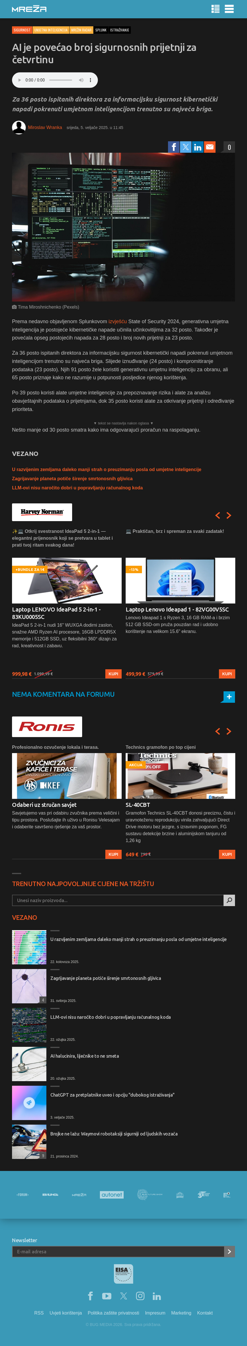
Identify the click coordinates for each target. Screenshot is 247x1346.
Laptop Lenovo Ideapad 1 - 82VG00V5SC (177, 609)
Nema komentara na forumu (63, 694)
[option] (67, 603)
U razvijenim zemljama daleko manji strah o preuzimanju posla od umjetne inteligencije (106, 469)
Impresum (155, 1313)
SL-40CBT (138, 804)
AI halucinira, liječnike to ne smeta (84, 1056)
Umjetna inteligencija (51, 29)
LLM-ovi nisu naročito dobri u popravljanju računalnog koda (77, 487)
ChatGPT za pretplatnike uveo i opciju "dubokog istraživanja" (112, 1094)
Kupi (113, 674)
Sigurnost (22, 29)
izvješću (117, 321)
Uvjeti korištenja (66, 1313)
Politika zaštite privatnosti (113, 1313)
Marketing (181, 1313)
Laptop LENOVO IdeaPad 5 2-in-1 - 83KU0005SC (56, 613)
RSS (39, 1313)
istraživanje (119, 29)
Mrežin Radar (81, 29)
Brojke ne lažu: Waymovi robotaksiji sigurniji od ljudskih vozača (113, 1133)
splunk (100, 29)
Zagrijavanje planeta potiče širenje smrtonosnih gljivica (72, 478)
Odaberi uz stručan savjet (44, 804)
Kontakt (205, 1313)
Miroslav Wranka (45, 127)
